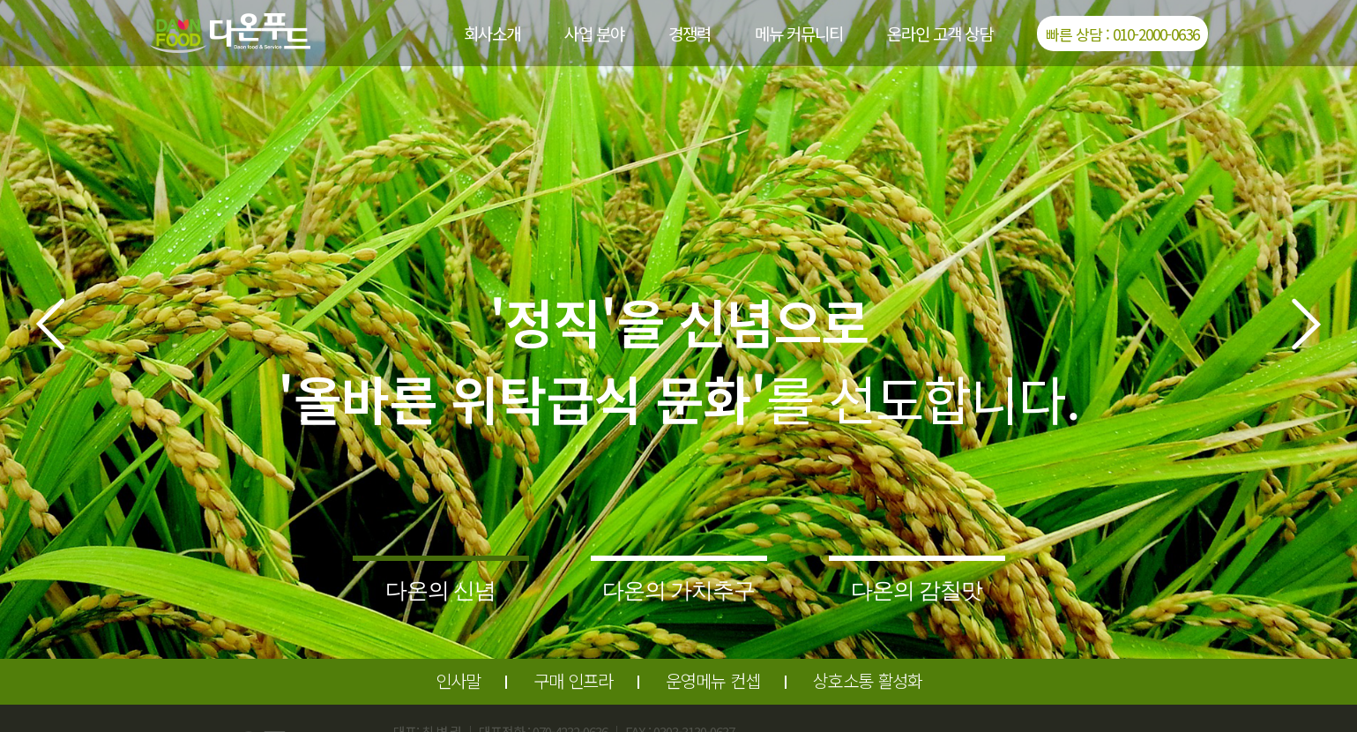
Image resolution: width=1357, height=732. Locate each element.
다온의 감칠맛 (917, 590)
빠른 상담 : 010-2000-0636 (1122, 34)
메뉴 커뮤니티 (799, 33)
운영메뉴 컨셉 (713, 680)
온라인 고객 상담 (940, 33)
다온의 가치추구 (679, 590)
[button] (50, 324)
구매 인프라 (573, 680)
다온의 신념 (440, 590)
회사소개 (492, 33)
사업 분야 (594, 33)
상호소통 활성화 (867, 680)
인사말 (458, 680)
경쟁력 (689, 33)
